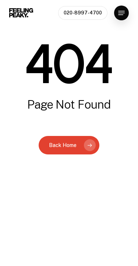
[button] (121, 13)
